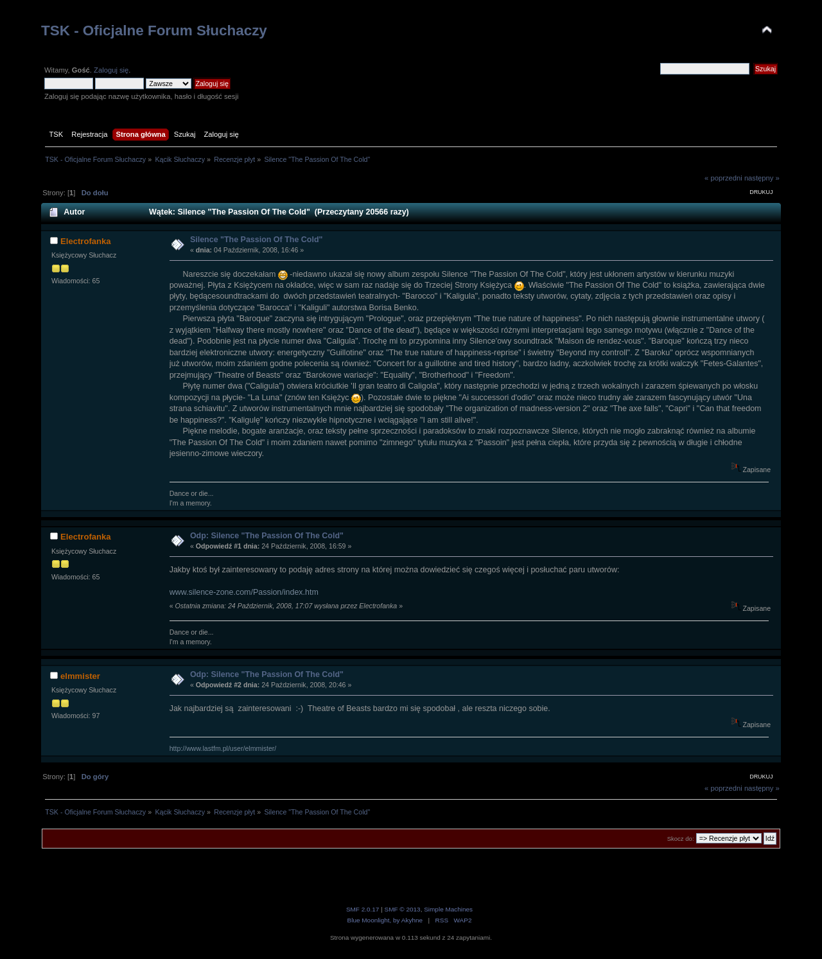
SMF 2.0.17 (363, 909)
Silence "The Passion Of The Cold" (256, 239)
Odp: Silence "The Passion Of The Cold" (267, 535)
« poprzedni (723, 178)
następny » (762, 178)
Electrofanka (85, 241)
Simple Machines (448, 909)
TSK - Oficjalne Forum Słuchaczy (154, 30)
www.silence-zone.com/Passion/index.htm (244, 592)
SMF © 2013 (403, 909)
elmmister (80, 676)
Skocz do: (680, 838)
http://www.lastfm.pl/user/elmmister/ (223, 748)
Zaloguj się (111, 70)
